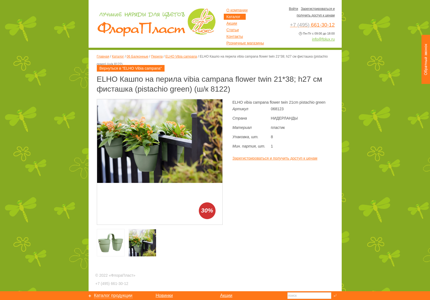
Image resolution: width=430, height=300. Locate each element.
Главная (103, 56)
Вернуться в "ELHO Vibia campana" (131, 68)
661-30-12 (111, 283)
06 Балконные (137, 56)
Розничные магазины (245, 43)
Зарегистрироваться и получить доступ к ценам (275, 158)
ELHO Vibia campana (181, 56)
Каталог (118, 56)
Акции (232, 23)
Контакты (235, 36)
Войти (293, 9)
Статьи (233, 30)
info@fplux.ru (323, 39)
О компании (237, 10)
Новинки (164, 295)
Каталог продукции (113, 295)
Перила (157, 56)
